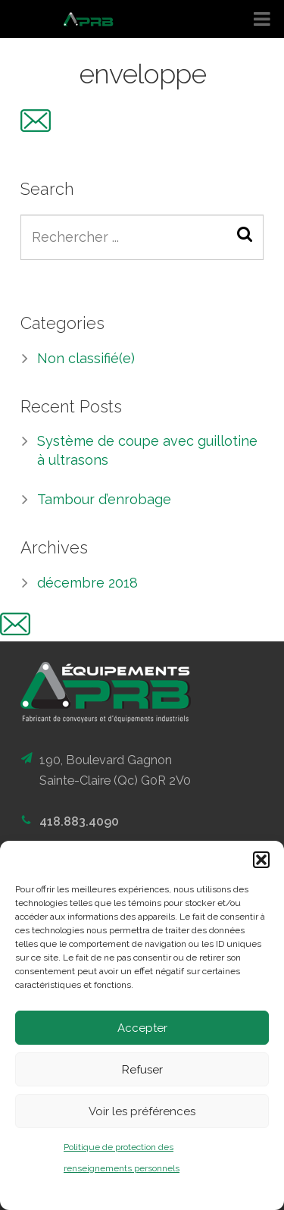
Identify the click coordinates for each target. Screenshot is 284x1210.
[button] (261, 859)
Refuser (142, 1070)
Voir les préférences (142, 1111)
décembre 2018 (87, 583)
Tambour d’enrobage (104, 499)
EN (263, 122)
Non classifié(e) (86, 358)
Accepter (142, 1028)
